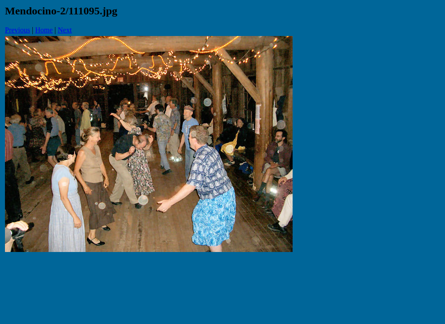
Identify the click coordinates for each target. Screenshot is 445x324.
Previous (17, 30)
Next (65, 30)
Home (44, 30)
